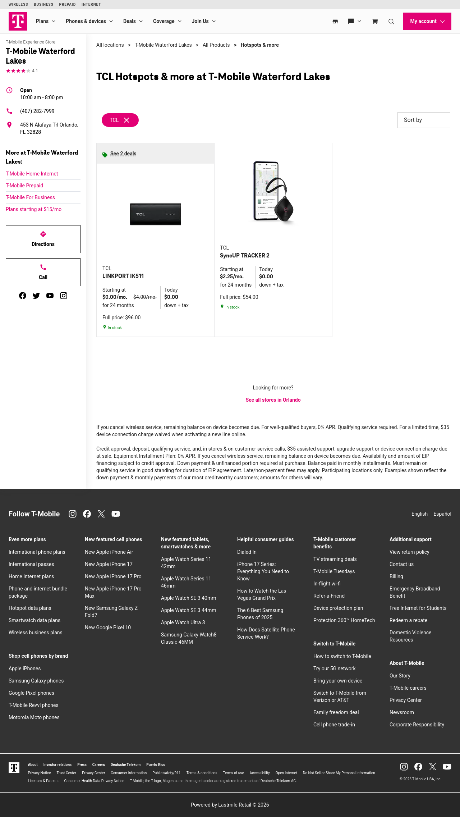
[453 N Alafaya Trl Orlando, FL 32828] (43, 128)
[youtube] (50, 295)
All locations (110, 45)
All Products (216, 45)
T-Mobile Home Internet (32, 174)
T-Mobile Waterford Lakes (163, 45)
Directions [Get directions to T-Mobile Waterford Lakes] (43, 239)
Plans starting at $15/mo (33, 209)
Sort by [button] (424, 120)
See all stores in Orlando (272, 400)
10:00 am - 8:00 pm (41, 93)
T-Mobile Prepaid (24, 185)
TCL (114, 120)
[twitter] (36, 295)
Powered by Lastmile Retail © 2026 (230, 805)
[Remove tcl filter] (120, 120)
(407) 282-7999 (30, 111)
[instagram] (63, 295)
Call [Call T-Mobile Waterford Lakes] (43, 272)
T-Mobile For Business (30, 197)
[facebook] (22, 295)
